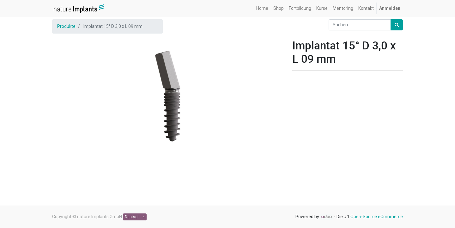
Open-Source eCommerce (376, 216)
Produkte (66, 26)
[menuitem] (262, 8)
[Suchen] (397, 24)
